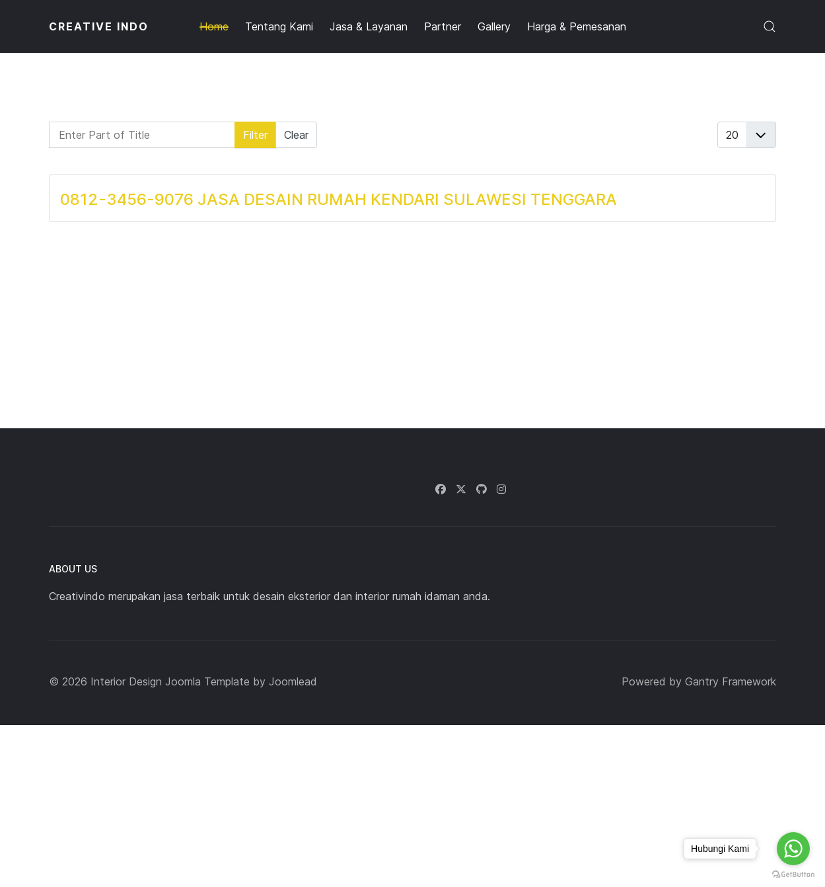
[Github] (481, 489)
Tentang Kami (279, 26)
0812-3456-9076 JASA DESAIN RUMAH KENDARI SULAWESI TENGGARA (338, 199)
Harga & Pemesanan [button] (576, 26)
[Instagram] (501, 489)
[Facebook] (440, 489)
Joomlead (293, 681)
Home (214, 26)
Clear (296, 134)
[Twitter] (461, 489)
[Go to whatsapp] (793, 848)
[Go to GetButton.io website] (793, 874)
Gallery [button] (494, 26)
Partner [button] (442, 26)
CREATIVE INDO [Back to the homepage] (99, 26)
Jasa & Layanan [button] (369, 26)
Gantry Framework (730, 681)
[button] (769, 26)
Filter (255, 134)
